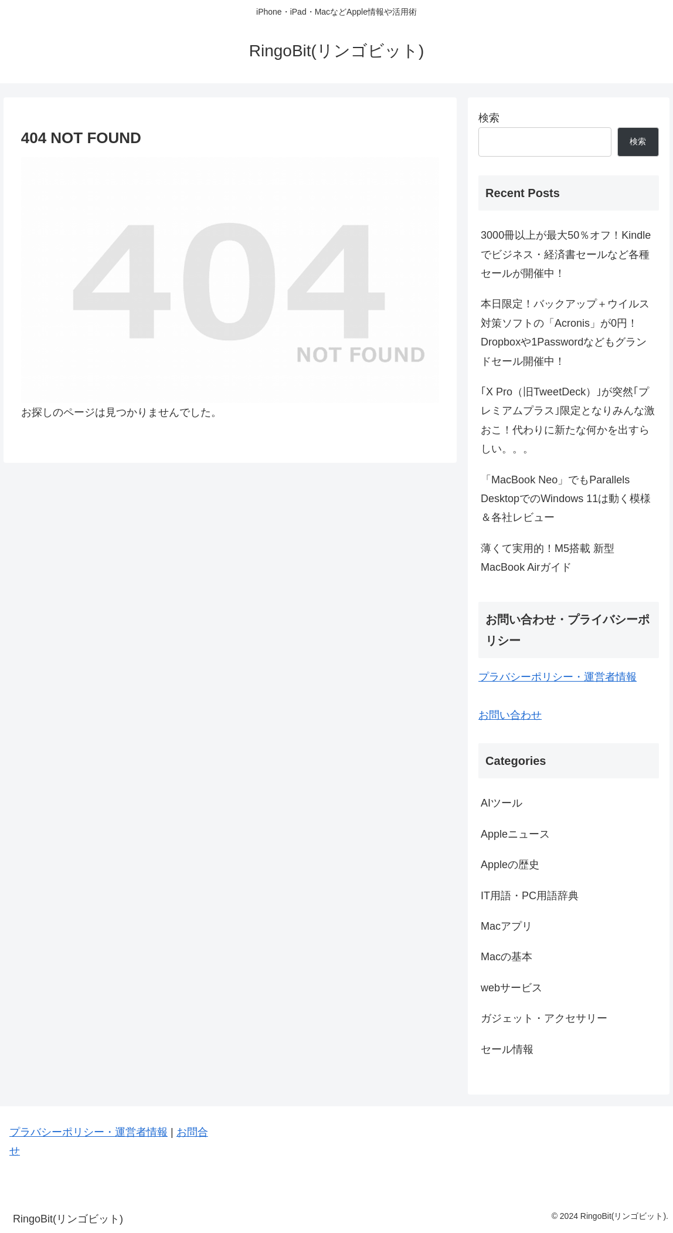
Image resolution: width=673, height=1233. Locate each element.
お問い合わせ (510, 715)
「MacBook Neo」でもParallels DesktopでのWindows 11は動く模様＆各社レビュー (566, 499)
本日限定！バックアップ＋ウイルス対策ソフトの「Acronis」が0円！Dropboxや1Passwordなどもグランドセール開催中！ (565, 332)
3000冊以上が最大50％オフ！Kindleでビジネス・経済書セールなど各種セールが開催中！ (566, 254)
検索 (488, 118)
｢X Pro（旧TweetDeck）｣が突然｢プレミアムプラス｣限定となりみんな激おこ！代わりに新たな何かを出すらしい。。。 (568, 420)
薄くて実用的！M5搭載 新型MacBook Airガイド (547, 558)
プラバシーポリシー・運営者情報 (557, 677)
